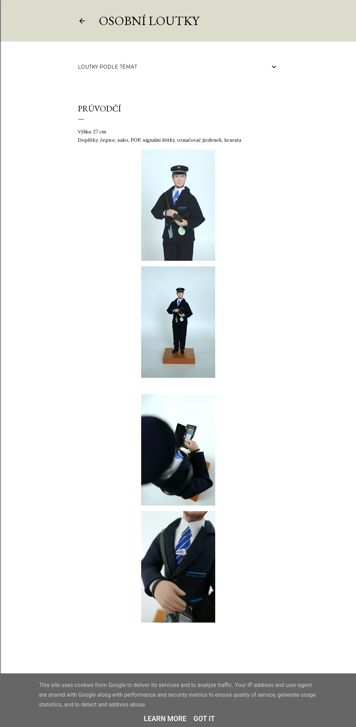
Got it (204, 718)
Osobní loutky (149, 21)
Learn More (165, 718)
